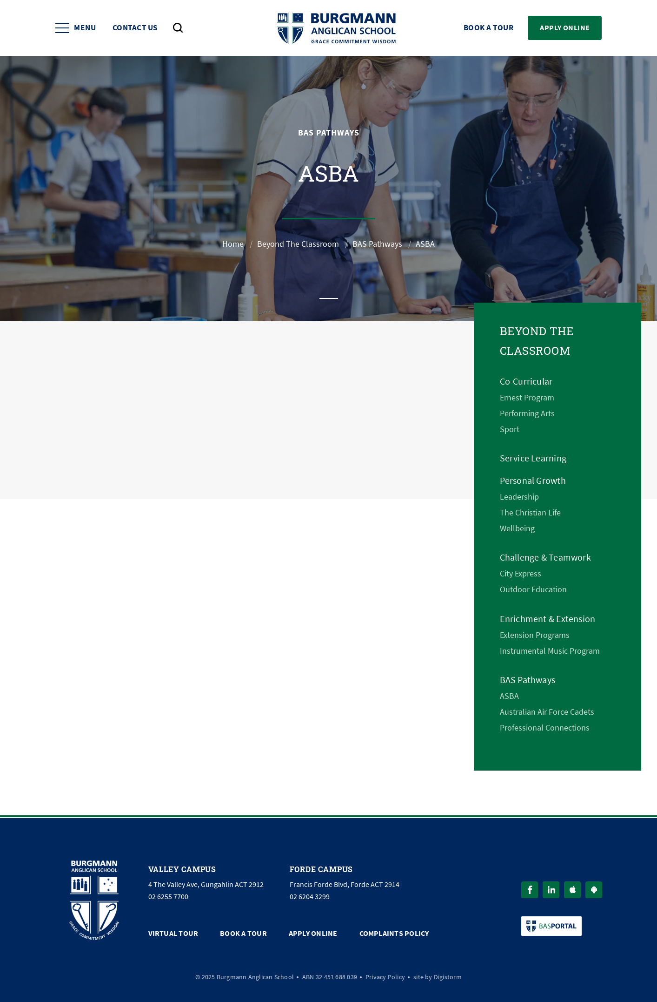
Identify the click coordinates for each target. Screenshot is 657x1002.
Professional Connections (545, 728)
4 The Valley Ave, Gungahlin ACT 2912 (206, 884)
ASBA (509, 696)
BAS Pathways (377, 244)
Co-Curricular (526, 381)
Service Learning (533, 458)
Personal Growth (533, 481)
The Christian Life (530, 513)
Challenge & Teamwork (545, 557)
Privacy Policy (385, 977)
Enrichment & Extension (548, 619)
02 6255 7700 (168, 896)
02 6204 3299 (310, 896)
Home (233, 244)
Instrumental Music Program (550, 651)
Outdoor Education (533, 589)
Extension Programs (535, 635)
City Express (520, 574)
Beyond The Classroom (298, 244)
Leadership (519, 497)
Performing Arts (527, 413)
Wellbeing (517, 528)
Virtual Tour (173, 933)
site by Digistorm (437, 977)
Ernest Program (527, 398)
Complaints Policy (394, 933)
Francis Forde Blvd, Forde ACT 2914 (344, 884)
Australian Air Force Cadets (547, 712)
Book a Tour (489, 28)
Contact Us (135, 28)
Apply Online (565, 28)
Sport (509, 429)
